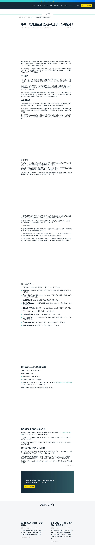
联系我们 (63, 5)
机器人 (33, 5)
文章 (29, 17)
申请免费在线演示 (86, 5)
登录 (78, 5)
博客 (51, 5)
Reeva (51, 168)
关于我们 (56, 5)
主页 (20, 17)
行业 (45, 5)
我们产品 (39, 5)
